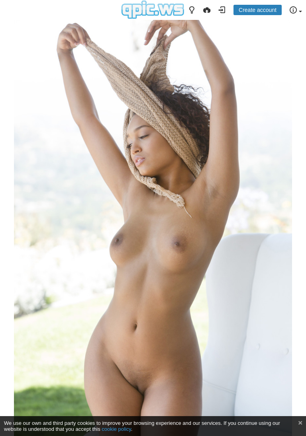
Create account (258, 10)
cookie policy (116, 429)
